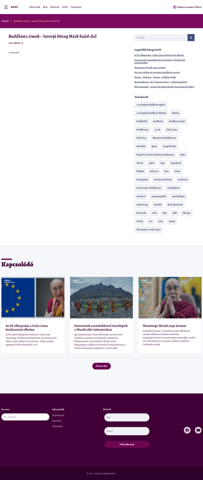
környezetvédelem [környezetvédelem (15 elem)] (163, 179)
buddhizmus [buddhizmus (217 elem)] (142, 129)
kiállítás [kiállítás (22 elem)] (140, 171)
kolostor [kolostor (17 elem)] (154, 171)
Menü (14, 7)
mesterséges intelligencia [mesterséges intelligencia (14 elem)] (148, 187)
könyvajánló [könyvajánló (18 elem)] (142, 179)
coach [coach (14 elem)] (157, 129)
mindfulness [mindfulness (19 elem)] (173, 187)
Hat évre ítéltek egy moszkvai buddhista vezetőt (157, 72)
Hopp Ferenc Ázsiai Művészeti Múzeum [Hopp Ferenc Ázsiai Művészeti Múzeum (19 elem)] (155, 154)
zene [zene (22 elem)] (160, 221)
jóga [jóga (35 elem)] (162, 163)
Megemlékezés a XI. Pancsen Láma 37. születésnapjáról (160, 82)
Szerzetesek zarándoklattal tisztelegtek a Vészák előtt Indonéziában (159, 61)
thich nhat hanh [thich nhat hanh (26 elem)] (175, 204)
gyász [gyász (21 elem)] (154, 146)
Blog (45, 7)
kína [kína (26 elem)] (166, 171)
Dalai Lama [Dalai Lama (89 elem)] (171, 129)
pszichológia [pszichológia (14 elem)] (178, 196)
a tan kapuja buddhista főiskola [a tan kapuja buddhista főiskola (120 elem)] (151, 113)
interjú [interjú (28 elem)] (139, 163)
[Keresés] (191, 37)
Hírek (65, 7)
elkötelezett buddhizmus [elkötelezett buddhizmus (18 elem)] (164, 137)
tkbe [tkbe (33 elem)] (165, 213)
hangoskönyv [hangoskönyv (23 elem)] (169, 146)
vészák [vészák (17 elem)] (139, 221)
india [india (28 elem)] (182, 154)
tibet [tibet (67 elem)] (154, 213)
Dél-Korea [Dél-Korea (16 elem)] (141, 137)
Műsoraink (35, 7)
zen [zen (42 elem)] (150, 221)
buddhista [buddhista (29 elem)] (158, 121)
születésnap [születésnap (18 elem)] (142, 204)
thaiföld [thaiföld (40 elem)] (158, 204)
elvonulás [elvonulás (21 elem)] (141, 146)
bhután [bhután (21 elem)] (175, 113)
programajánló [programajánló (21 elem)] (159, 196)
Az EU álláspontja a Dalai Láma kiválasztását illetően (159, 55)
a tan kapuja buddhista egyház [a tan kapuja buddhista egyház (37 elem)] (150, 104)
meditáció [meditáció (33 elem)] (183, 179)
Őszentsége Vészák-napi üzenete (150, 67)
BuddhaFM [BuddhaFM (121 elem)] (141, 121)
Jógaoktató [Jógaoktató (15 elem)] (176, 163)
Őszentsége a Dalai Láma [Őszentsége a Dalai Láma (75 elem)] (148, 229)
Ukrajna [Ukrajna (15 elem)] (186, 213)
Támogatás (76, 7)
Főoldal (5, 21)
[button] (122, 43)
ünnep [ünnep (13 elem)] (172, 221)
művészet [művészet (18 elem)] (141, 196)
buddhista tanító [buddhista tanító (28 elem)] (177, 121)
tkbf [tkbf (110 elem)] (175, 213)
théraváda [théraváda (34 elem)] (141, 213)
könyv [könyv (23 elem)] (177, 171)
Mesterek (54, 7)
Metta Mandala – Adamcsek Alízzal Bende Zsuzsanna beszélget (164, 86)
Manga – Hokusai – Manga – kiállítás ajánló (155, 77)
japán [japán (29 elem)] (151, 163)
